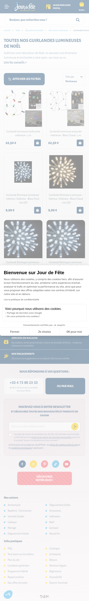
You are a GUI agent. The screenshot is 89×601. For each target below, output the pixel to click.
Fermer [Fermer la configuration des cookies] (15, 331)
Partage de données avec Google (24, 313)
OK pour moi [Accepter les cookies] (74, 331)
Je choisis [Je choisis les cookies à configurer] (44, 331)
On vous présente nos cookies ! (23, 316)
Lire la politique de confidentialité (21, 299)
